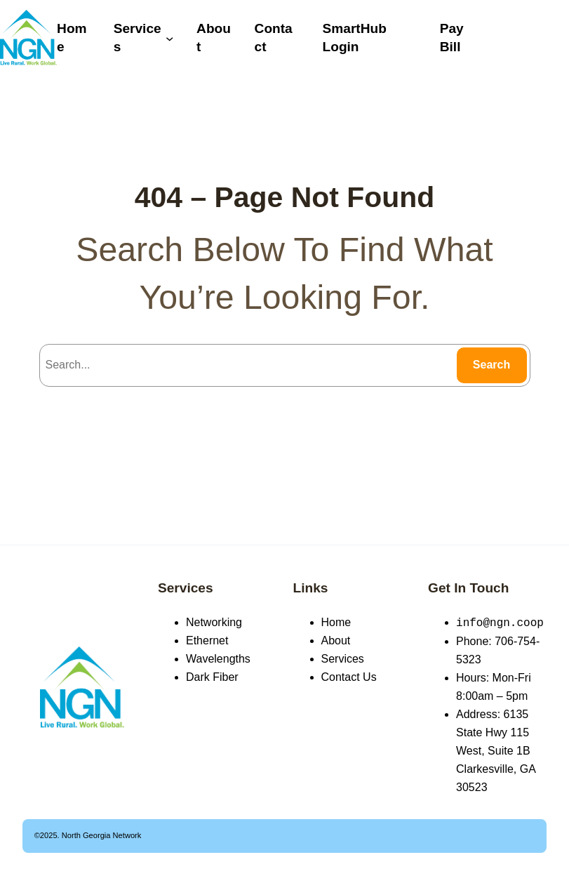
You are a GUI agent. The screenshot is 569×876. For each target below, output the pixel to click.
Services (185, 587)
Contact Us (349, 677)
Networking (214, 622)
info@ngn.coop (500, 622)
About (336, 640)
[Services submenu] (169, 38)
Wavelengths (218, 659)
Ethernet (207, 640)
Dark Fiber (212, 677)
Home (336, 622)
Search (491, 365)
